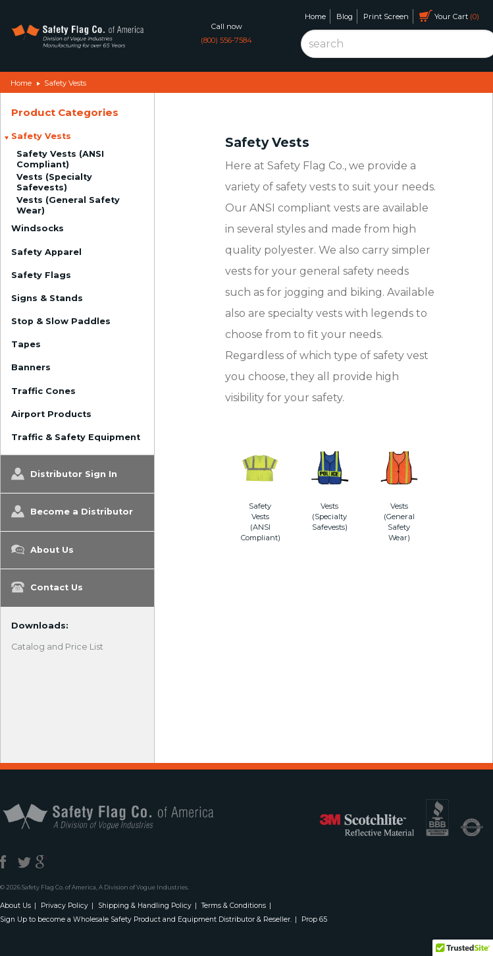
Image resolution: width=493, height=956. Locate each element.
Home (315, 16)
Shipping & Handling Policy (145, 905)
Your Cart (449, 15)
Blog (344, 16)
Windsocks (37, 228)
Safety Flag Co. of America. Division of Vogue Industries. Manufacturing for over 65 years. (77, 38)
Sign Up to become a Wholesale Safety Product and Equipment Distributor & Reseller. (146, 919)
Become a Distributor (72, 511)
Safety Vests (65, 83)
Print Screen (386, 16)
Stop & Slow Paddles (61, 321)
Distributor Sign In (64, 473)
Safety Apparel (46, 252)
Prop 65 (314, 919)
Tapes (26, 344)
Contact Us (47, 587)
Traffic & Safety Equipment (75, 437)
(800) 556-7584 (226, 40)
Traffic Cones (43, 391)
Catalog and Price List (57, 647)
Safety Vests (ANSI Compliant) (60, 159)
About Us (42, 549)
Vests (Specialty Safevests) (54, 182)
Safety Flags (41, 275)
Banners (31, 367)
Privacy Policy (64, 905)
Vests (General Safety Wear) (68, 205)
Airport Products (51, 414)
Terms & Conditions (233, 905)
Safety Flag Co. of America (123, 815)
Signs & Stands (47, 298)
